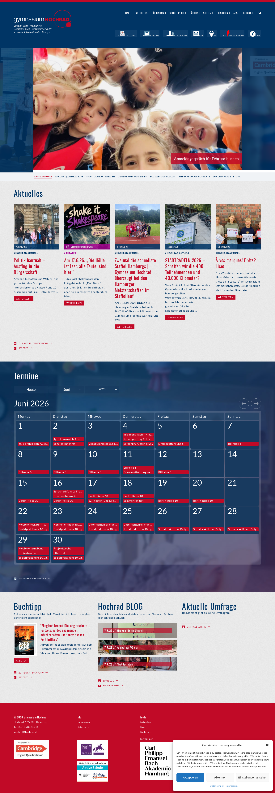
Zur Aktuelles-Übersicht (33, 343)
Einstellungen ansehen (252, 777)
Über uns (158, 13)
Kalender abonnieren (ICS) (34, 578)
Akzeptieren (190, 777)
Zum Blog (108, 680)
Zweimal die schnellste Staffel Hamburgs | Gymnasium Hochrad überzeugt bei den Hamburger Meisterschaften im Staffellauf (135, 277)
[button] (267, 745)
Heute (31, 389)
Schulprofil (177, 13)
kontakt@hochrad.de (26, 731)
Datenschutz (217, 785)
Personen (222, 13)
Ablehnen (220, 777)
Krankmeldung (144, 35)
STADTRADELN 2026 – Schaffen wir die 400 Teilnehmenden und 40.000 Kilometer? (185, 268)
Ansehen (21, 660)
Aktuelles (142, 13)
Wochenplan (165, 35)
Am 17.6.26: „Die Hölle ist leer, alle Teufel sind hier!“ (85, 265)
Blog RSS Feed (111, 685)
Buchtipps (145, 731)
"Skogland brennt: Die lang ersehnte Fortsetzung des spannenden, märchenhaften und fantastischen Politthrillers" (63, 632)
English (256, 35)
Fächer (194, 13)
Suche (258, 13)
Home (127, 13)
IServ (219, 35)
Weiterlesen (23, 298)
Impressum (232, 785)
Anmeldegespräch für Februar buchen (206, 158)
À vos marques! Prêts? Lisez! (236, 262)
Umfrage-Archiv (196, 627)
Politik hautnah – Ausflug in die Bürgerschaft (29, 265)
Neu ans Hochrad (237, 35)
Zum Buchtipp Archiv (31, 672)
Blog (142, 726)
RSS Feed (23, 348)
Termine (207, 35)
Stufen (207, 13)
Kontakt (248, 13)
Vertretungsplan (187, 35)
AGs (235, 13)
